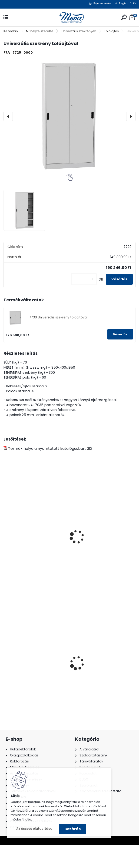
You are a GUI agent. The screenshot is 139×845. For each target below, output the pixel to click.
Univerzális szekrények (79, 31)
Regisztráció (127, 3)
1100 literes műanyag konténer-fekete (35, 668)
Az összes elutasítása (34, 828)
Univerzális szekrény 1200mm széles (33, 544)
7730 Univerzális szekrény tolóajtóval (58, 317)
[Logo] (69, 17)
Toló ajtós (111, 31)
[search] (124, 17)
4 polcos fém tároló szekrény (101, 519)
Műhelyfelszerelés (39, 31)
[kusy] (84, 279)
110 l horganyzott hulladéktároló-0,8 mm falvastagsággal (95, 669)
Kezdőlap (10, 31)
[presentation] (8, 116)
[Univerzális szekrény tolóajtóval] (69, 116)
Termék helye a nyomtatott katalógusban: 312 (47, 448)
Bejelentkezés (102, 3)
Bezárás (72, 829)
